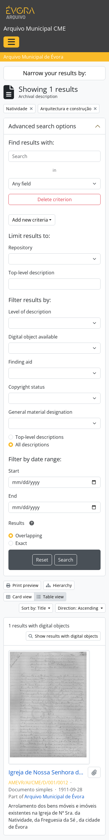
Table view (50, 596)
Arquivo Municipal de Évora (54, 796)
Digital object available (33, 337)
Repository (20, 247)
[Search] (54, 156)
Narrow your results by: (54, 73)
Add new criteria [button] (30, 220)
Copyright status (26, 387)
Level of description (29, 311)
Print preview (22, 585)
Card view (19, 596)
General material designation (40, 412)
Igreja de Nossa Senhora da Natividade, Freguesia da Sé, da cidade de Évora (46, 772)
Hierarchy (59, 585)
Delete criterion (54, 199)
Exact (21, 543)
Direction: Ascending (78, 608)
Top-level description (31, 272)
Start (13, 471)
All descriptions (32, 444)
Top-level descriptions (39, 437)
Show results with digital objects (63, 636)
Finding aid (20, 362)
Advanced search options (42, 126)
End (12, 496)
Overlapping (28, 535)
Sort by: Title (34, 608)
